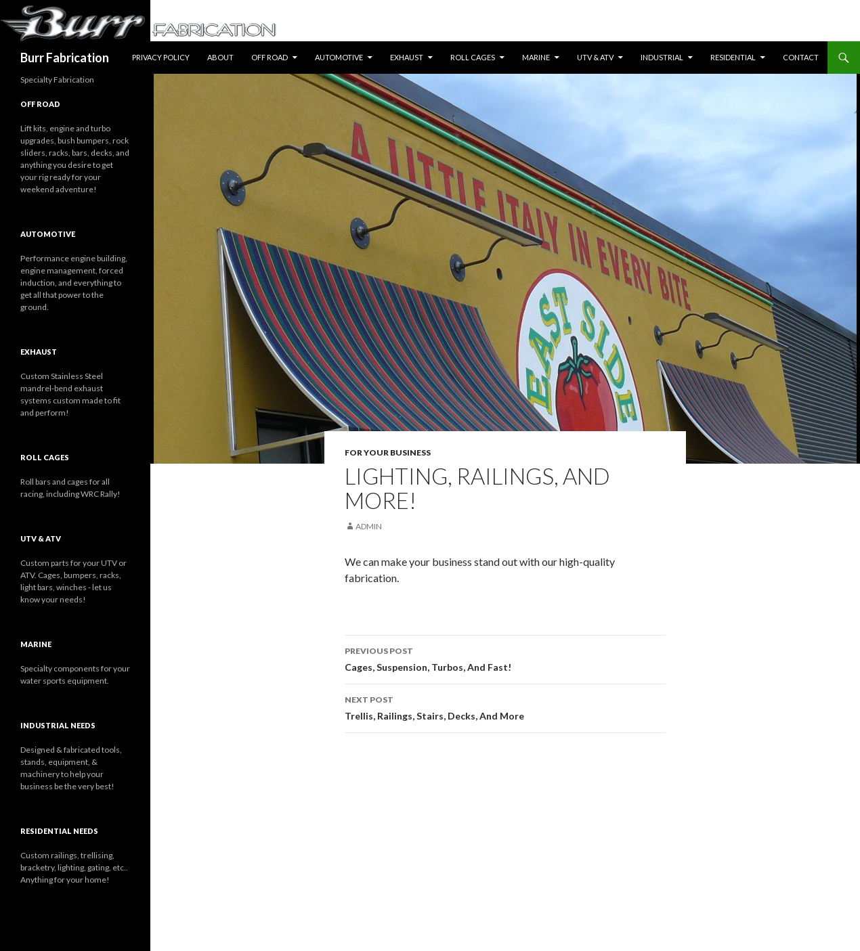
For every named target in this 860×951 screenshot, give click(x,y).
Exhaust (406, 57)
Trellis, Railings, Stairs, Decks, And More (505, 707)
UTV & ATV (595, 57)
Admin (369, 526)
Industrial (662, 57)
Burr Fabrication (64, 57)
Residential (733, 57)
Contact (801, 57)
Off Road (269, 57)
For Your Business (388, 452)
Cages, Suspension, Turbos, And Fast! (505, 658)
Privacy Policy (161, 57)
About (220, 57)
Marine (536, 57)
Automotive (339, 57)
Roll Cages (472, 57)
